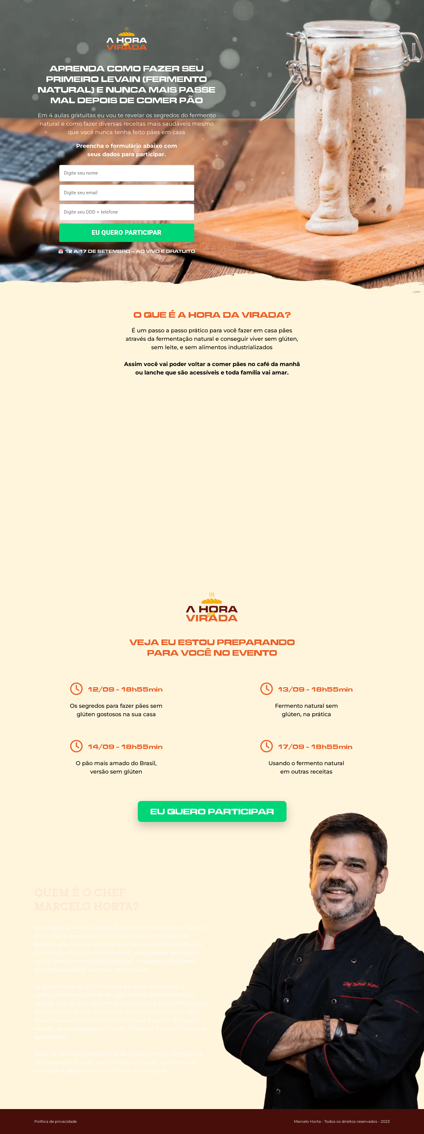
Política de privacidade (55, 1121)
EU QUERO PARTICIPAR (126, 232)
